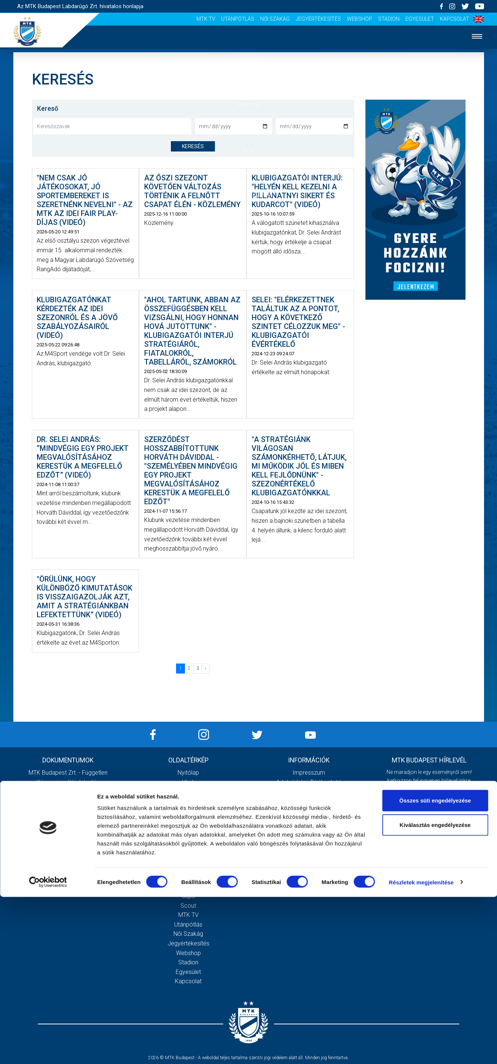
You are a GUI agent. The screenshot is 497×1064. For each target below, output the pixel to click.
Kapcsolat (454, 19)
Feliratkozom (429, 850)
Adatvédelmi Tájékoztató (308, 782)
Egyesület (419, 19)
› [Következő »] (205, 668)
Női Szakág (275, 19)
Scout (188, 905)
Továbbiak (68, 880)
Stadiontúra (188, 886)
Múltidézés (188, 820)
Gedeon (188, 848)
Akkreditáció (249, 217)
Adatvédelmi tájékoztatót (448, 835)
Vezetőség (188, 838)
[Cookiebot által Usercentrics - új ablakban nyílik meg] (48, 1049)
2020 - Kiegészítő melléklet (68, 791)
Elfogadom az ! (432, 835)
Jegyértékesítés (318, 19)
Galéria (248, 172)
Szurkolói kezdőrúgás (188, 877)
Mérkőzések (248, 127)
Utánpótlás (237, 19)
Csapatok (248, 105)
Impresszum (308, 772)
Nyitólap (248, 60)
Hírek (248, 82)
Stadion (389, 19)
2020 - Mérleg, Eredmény (68, 801)
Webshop (359, 19)
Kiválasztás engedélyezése (435, 992)
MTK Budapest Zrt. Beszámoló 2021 (67, 848)
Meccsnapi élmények (188, 867)
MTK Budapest (188, 810)
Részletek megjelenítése (421, 1049)
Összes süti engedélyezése (435, 967)
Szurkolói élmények (248, 195)
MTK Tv (205, 19)
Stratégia (188, 829)
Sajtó (188, 896)
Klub (249, 150)
